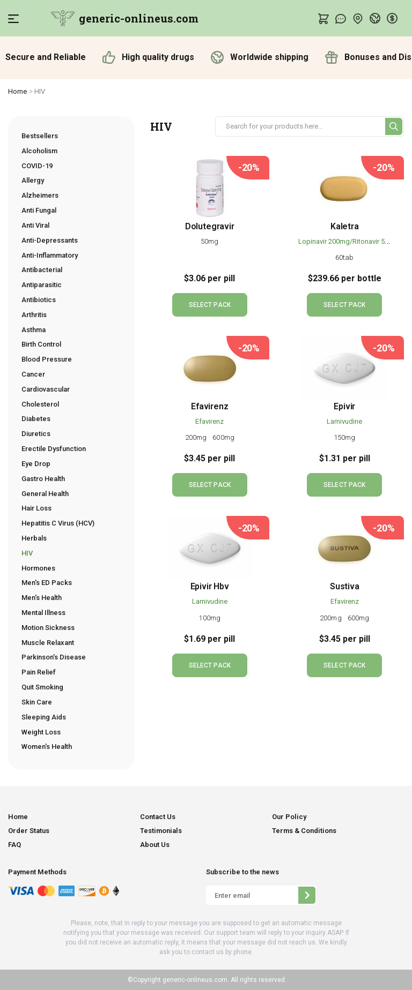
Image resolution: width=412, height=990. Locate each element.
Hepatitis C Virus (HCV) (57, 523)
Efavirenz (209, 406)
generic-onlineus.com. (195, 980)
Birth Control (41, 344)
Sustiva (344, 586)
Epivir (344, 406)
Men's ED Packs (46, 583)
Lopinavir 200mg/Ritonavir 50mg (348, 241)
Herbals (34, 538)
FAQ (14, 845)
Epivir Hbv (209, 586)
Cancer (33, 374)
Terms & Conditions (304, 831)
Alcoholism (39, 151)
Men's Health (41, 598)
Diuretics (35, 434)
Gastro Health (43, 479)
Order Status (28, 831)
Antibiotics (38, 300)
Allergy (32, 180)
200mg (197, 437)
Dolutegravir (209, 226)
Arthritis (34, 315)
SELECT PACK (210, 305)
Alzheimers (39, 195)
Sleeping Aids (43, 717)
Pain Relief (38, 672)
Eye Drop (35, 464)
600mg (223, 437)
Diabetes (35, 419)
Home (17, 91)
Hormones (38, 568)
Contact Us (157, 817)
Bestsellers (39, 136)
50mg (209, 241)
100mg (209, 618)
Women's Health (46, 746)
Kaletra (344, 226)
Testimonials (161, 831)
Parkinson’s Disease (53, 657)
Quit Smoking (42, 687)
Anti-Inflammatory (49, 255)
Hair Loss (36, 508)
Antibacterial (41, 270)
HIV (27, 553)
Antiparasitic (41, 285)
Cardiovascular (45, 389)
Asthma (33, 330)
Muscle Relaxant (47, 643)
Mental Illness (43, 613)
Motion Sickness (48, 628)
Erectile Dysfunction (53, 449)
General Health (45, 494)
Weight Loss (41, 732)
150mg (345, 437)
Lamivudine (344, 421)
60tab (344, 257)
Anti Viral (35, 225)
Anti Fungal (38, 210)
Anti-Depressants (49, 240)
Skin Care (36, 702)
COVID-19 (37, 166)
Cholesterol (40, 404)
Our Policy (289, 817)
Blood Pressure (46, 359)
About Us (155, 845)
